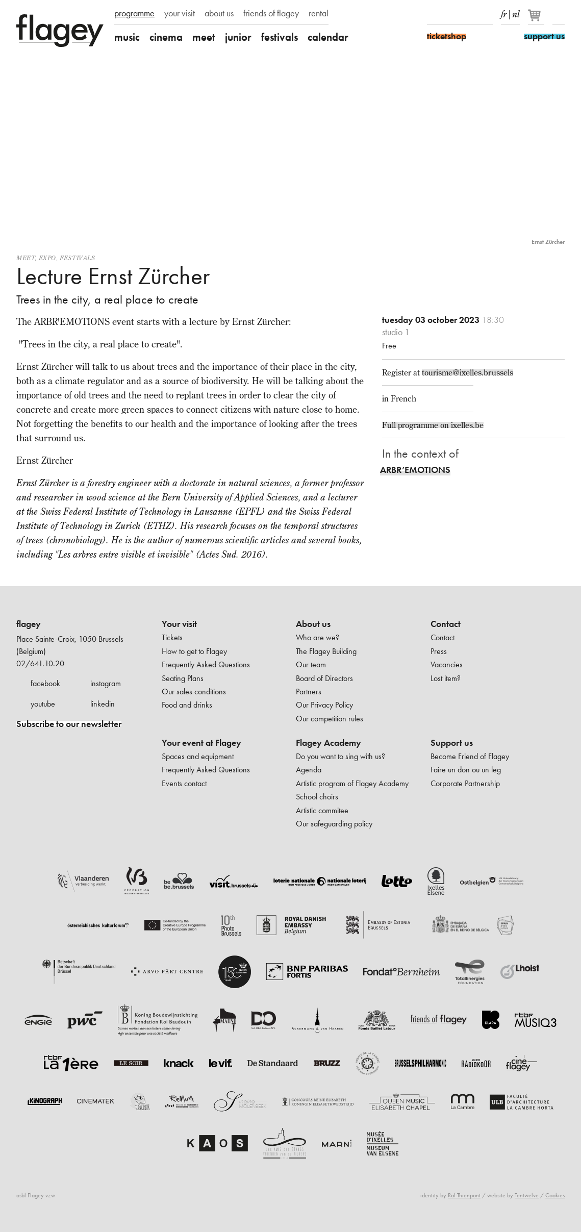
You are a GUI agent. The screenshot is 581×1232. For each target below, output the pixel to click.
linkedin (102, 703)
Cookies (555, 1195)
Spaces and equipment (198, 756)
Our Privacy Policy (324, 704)
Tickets (172, 637)
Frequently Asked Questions (206, 664)
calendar (328, 37)
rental (319, 13)
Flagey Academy (328, 743)
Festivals (77, 258)
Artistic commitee (322, 810)
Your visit (179, 624)
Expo (47, 258)
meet (203, 37)
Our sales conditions (194, 691)
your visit (179, 13)
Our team (311, 664)
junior (238, 37)
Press (439, 651)
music (127, 37)
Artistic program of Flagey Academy (352, 783)
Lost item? (446, 678)
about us (219, 13)
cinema (166, 37)
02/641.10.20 (40, 663)
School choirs (317, 796)
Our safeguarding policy (334, 823)
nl (516, 12)
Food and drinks (187, 704)
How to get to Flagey (194, 651)
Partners (308, 691)
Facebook (433, 14)
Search (558, 14)
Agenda (308, 769)
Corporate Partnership (465, 783)
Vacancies (447, 664)
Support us (452, 743)
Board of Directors (324, 678)
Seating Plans (183, 678)
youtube (43, 703)
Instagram (451, 14)
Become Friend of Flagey (470, 756)
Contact (446, 624)
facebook (45, 683)
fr (504, 12)
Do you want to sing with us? (340, 756)
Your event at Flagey (201, 743)
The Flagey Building (326, 651)
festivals (279, 37)
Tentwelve (527, 1195)
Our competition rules (329, 718)
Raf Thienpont (464, 1195)
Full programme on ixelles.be (433, 425)
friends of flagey (271, 13)
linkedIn (487, 14)
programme (134, 13)
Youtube (469, 14)
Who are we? (317, 637)
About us (313, 624)
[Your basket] (537, 19)
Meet (25, 258)
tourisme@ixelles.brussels (467, 372)
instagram (105, 683)
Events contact (184, 783)
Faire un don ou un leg (466, 769)
